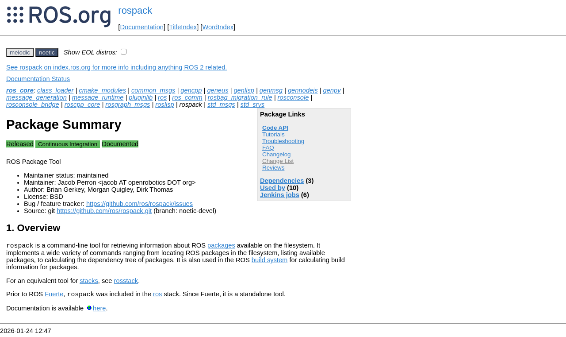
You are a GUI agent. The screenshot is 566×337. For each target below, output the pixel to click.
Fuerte (54, 296)
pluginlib (141, 97)
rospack (135, 10)
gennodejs (303, 90)
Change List (278, 161)
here (99, 310)
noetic (47, 52)
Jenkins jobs (279, 194)
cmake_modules (102, 90)
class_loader (55, 90)
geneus (217, 90)
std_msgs (221, 104)
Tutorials (273, 134)
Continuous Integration (67, 144)
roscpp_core (82, 104)
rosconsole (293, 97)
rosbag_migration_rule (240, 97)
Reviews (273, 167)
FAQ (268, 147)
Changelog (276, 154)
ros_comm (187, 97)
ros (162, 97)
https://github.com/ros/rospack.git (104, 210)
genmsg (271, 90)
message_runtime (98, 97)
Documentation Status (38, 78)
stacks (89, 282)
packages (221, 246)
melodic (20, 52)
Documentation (142, 27)
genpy (332, 90)
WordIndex (217, 27)
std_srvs (253, 104)
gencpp (191, 90)
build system (269, 261)
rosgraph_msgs (127, 104)
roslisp (164, 104)
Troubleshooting (283, 141)
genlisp (243, 90)
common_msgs (153, 90)
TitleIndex (183, 27)
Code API (275, 127)
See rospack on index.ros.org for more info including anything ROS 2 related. (116, 67)
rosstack (126, 282)
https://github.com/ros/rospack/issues (139, 203)
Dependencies (282, 180)
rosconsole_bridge (32, 104)
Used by (272, 187)
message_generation (36, 97)
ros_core (20, 90)
